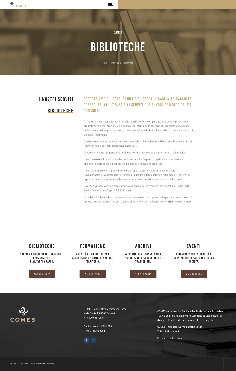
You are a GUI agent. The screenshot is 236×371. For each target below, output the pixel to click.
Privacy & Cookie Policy (169, 338)
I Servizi (115, 63)
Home (105, 63)
